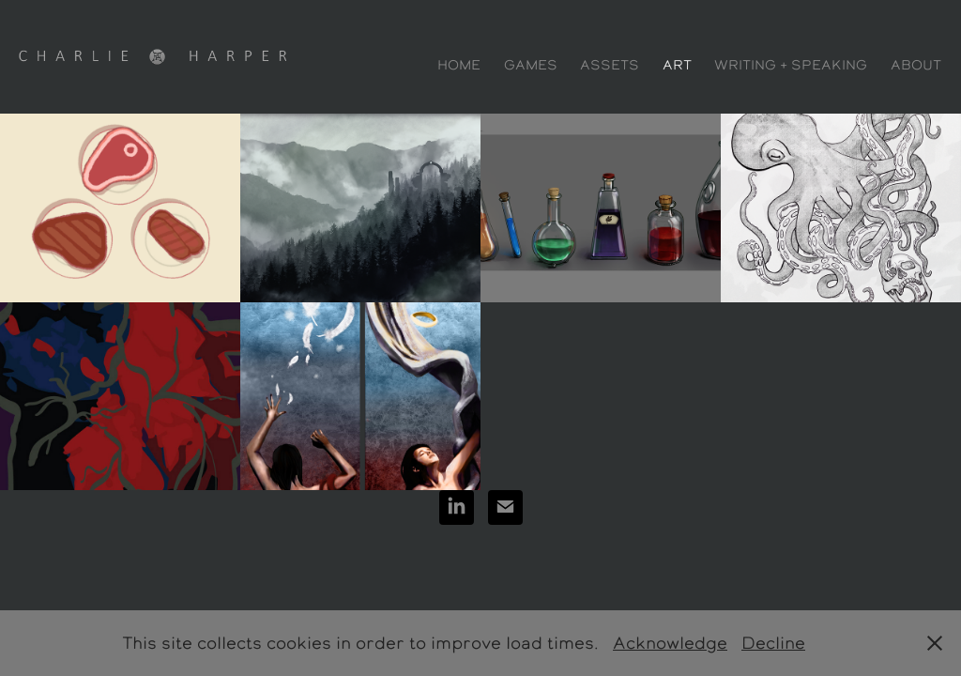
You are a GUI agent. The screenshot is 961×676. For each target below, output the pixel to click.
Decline (773, 642)
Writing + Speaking (790, 64)
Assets (609, 64)
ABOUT (916, 64)
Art (677, 64)
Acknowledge (670, 642)
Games (530, 64)
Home (458, 64)
